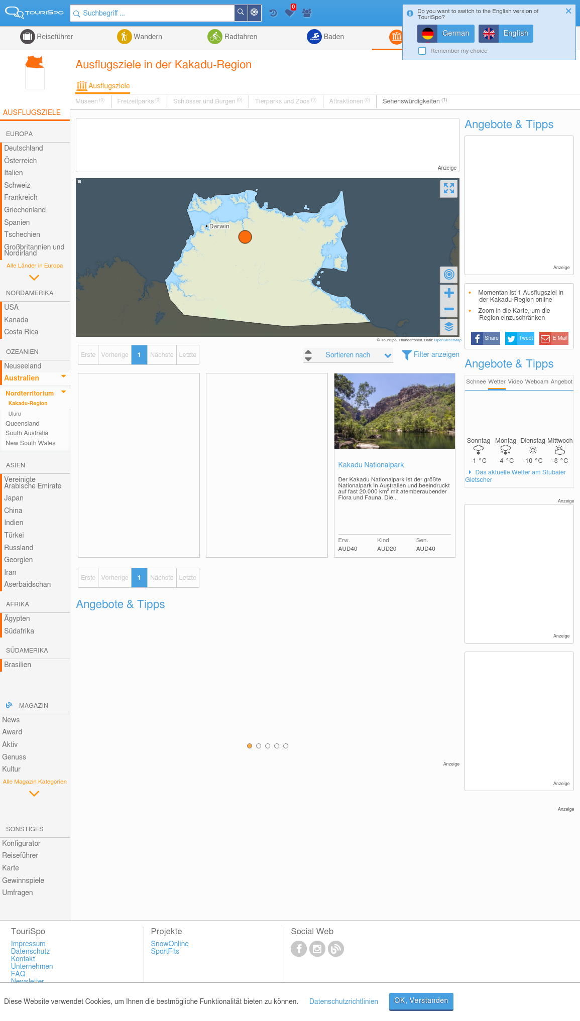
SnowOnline (170, 944)
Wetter (497, 382)
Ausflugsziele (109, 86)
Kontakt (23, 959)
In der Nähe (260, 14)
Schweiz (17, 185)
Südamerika (27, 651)
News (11, 720)
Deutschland (23, 148)
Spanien (17, 222)
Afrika (17, 604)
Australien (21, 378)
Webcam (536, 382)
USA (11, 307)
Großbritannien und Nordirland (34, 251)
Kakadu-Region (28, 403)
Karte (10, 868)
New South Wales (31, 443)
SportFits (165, 951)
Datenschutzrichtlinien (343, 1001)
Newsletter (28, 981)
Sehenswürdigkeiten (415, 101)
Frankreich (21, 197)
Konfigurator (21, 843)
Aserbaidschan (27, 584)
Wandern (147, 37)
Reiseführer (54, 37)
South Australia (27, 433)
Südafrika (19, 631)
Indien (13, 523)
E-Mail (559, 338)
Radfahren (239, 37)
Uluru (15, 414)
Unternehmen (32, 966)
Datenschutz (30, 951)
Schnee (476, 382)
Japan (14, 498)
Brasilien (17, 665)
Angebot (561, 382)
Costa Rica (21, 332)
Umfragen (17, 893)
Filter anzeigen (436, 354)
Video (515, 382)
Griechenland (25, 210)
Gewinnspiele (23, 880)
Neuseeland (22, 366)
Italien (13, 173)
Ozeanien (22, 352)
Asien (15, 465)
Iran (10, 572)
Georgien (18, 560)
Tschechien (22, 234)
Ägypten (17, 618)
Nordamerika (30, 293)
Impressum (28, 944)
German (456, 33)
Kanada (16, 320)
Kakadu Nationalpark (371, 465)
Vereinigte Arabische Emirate (32, 483)
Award (12, 732)
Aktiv (10, 744)
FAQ (18, 974)
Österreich (20, 161)
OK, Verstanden (421, 1000)
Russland (18, 548)
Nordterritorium (30, 394)
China (13, 511)
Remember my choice (459, 51)
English (516, 33)
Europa (19, 134)
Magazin (33, 706)
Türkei (14, 535)
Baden (333, 37)
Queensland (23, 424)
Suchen (247, 13)
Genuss (14, 757)
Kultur (11, 769)
